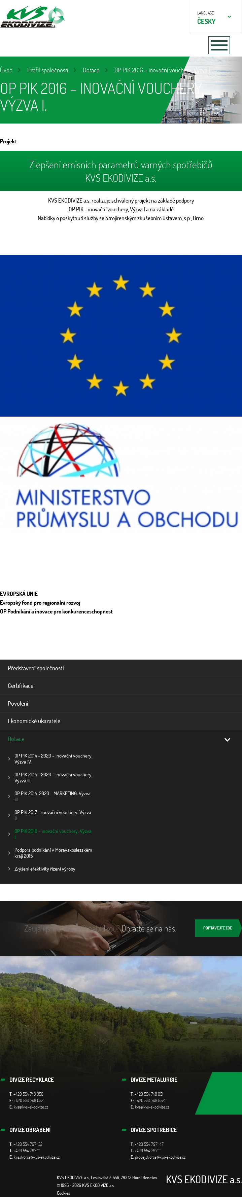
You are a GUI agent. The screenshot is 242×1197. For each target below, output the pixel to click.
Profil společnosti (47, 70)
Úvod (6, 70)
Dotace (91, 70)
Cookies (63, 1193)
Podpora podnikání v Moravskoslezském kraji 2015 (53, 853)
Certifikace (20, 685)
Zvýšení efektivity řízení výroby (44, 869)
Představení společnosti (36, 668)
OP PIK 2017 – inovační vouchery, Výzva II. (52, 815)
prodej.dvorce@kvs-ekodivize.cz (160, 1157)
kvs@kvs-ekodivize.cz (31, 1107)
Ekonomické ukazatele (34, 721)
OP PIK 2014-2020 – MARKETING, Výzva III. (52, 796)
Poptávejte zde (217, 927)
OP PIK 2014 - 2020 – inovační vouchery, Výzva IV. (53, 758)
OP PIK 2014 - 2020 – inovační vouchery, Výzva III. (53, 777)
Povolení (18, 703)
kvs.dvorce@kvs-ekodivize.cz (37, 1157)
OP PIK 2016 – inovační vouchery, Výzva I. (53, 834)
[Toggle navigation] (219, 45)
